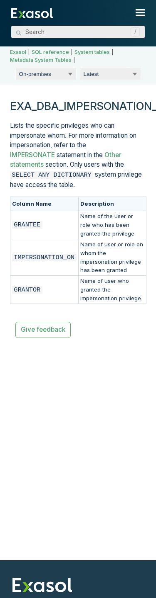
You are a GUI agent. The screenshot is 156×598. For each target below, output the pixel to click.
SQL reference (50, 52)
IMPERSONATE (32, 155)
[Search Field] (78, 32)
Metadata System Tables (41, 60)
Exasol (18, 52)
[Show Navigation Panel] (140, 12)
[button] (133, 32)
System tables (92, 52)
